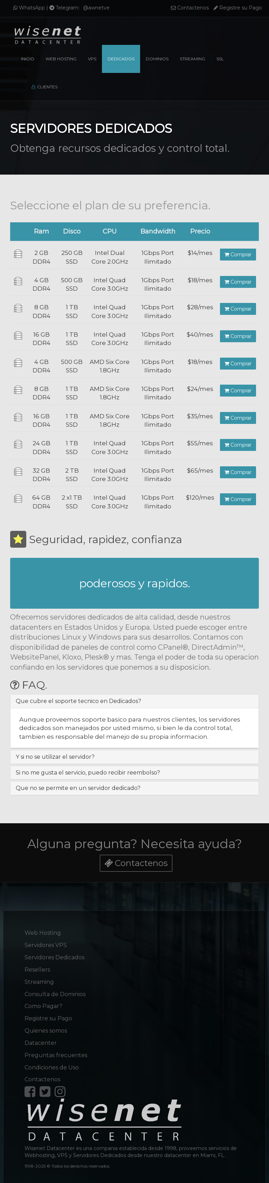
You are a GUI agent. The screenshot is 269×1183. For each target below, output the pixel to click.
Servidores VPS (46, 941)
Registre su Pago (238, 8)
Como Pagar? (43, 1002)
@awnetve (96, 8)
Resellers (37, 965)
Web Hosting (61, 58)
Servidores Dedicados (54, 953)
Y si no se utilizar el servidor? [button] (55, 756)
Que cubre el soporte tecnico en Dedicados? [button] (78, 701)
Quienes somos (46, 1026)
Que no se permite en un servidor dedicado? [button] (78, 788)
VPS (92, 58)
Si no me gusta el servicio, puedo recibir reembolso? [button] (88, 772)
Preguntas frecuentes (56, 1051)
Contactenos (190, 8)
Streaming (192, 58)
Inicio (27, 58)
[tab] (134, 701)
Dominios (157, 58)
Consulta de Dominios (55, 990)
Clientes (44, 86)
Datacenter (41, 1038)
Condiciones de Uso (52, 1063)
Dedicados (121, 58)
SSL (220, 58)
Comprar (238, 254)
